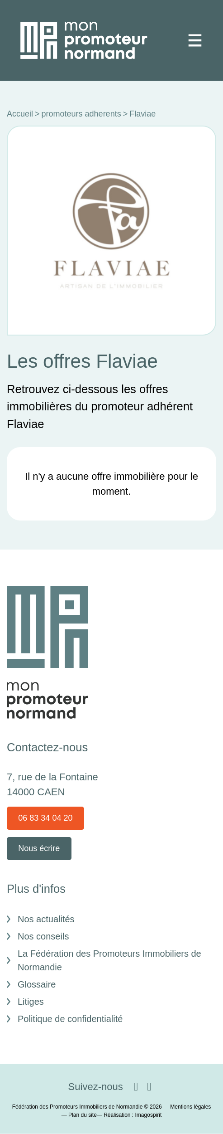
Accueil (20, 113)
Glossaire (37, 984)
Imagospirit (148, 1115)
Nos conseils (43, 936)
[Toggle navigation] (195, 40)
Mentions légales (190, 1107)
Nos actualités (46, 919)
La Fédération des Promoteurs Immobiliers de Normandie (109, 960)
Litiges (31, 1002)
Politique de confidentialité (70, 1019)
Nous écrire (39, 848)
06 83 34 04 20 (45, 818)
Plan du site (82, 1115)
